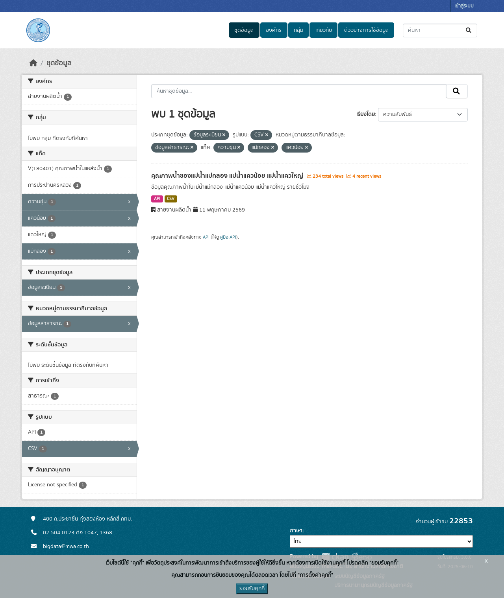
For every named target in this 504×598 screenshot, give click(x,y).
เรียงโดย (365, 114)
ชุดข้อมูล (244, 30)
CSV (170, 199)
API (157, 199)
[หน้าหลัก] (33, 63)
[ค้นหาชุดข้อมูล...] (440, 30)
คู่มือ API (228, 237)
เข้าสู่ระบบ (464, 6)
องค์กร (274, 30)
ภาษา (296, 531)
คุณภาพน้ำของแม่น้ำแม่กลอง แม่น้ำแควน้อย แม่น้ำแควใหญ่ (228, 176)
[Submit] (469, 30)
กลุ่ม (298, 30)
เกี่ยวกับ (323, 30)
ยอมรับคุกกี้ (252, 588)
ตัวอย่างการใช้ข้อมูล (366, 30)
